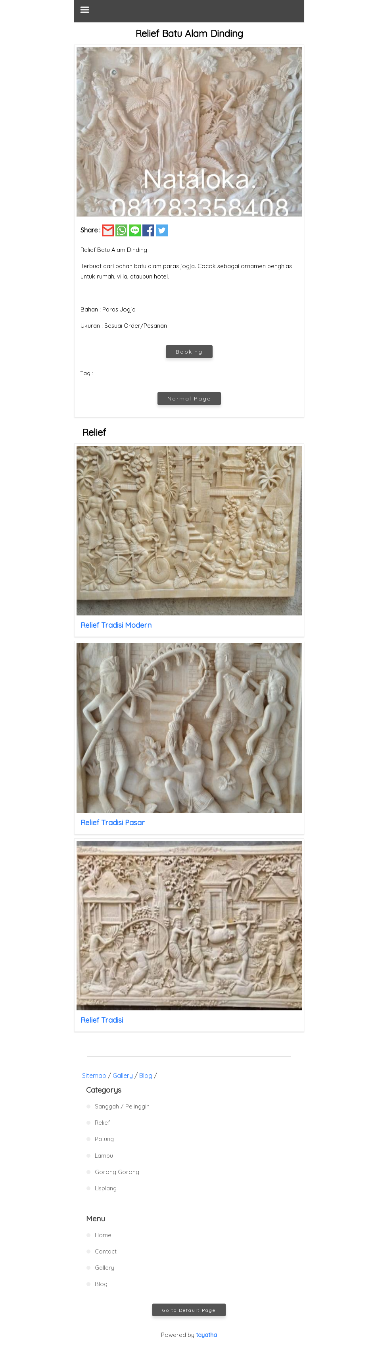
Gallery (123, 1075)
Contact (106, 1251)
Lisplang (106, 1188)
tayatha (206, 1335)
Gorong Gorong (117, 1172)
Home (103, 1235)
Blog (145, 1075)
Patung (104, 1139)
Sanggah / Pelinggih (122, 1106)
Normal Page (189, 398)
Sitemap (94, 1075)
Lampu (104, 1155)
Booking (189, 351)
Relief (102, 1122)
